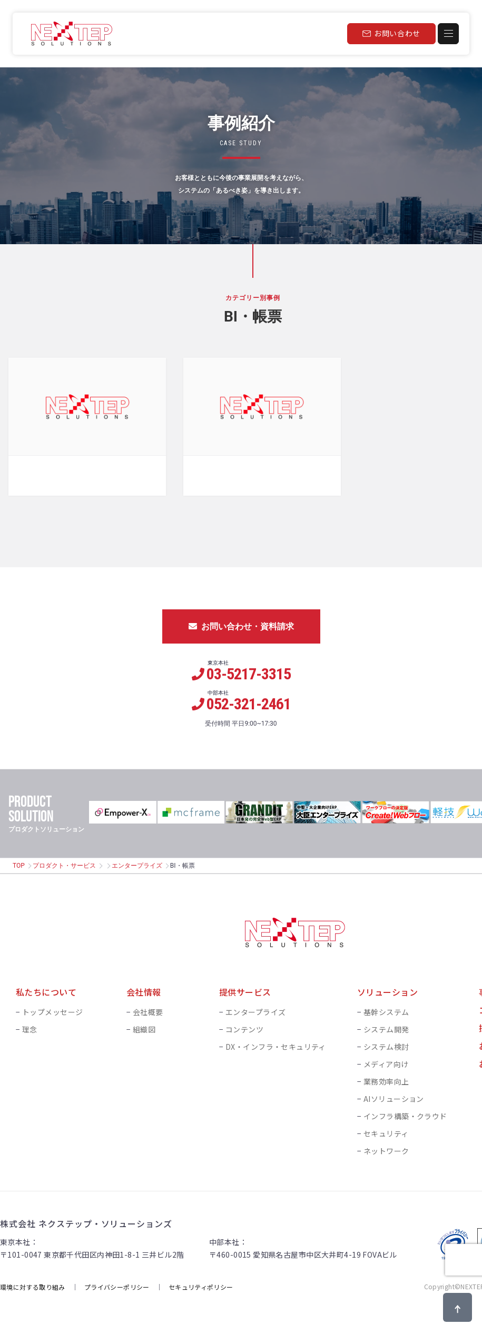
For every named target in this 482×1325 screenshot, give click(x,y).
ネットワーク (386, 1147)
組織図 (144, 1026)
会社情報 (143, 988)
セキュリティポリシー (201, 1283)
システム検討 (386, 1043)
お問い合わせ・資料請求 (241, 623)
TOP (19, 862)
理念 (29, 1026)
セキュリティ (386, 1130)
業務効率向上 (386, 1078)
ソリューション (387, 988)
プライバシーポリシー (117, 1283)
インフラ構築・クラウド (405, 1113)
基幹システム (386, 1008)
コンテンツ (244, 1026)
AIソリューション (393, 1095)
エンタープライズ (137, 862)
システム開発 (386, 1026)
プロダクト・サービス (64, 862)
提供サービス (245, 988)
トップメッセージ (52, 1008)
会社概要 (148, 1008)
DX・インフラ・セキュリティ (275, 1043)
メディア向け (386, 1061)
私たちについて (46, 988)
